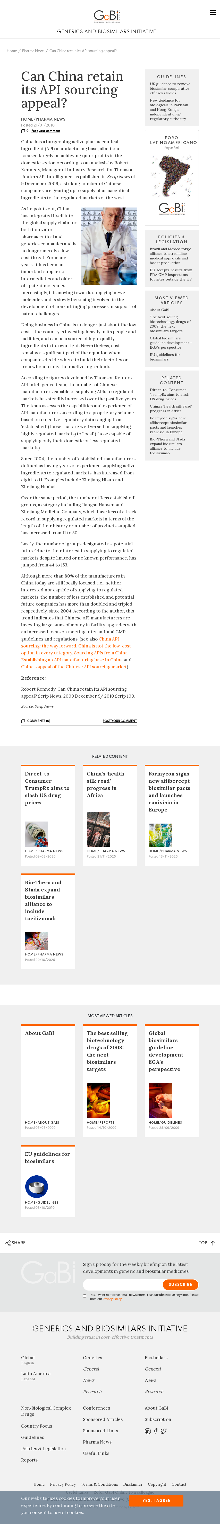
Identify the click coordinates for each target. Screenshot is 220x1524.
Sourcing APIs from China (101, 653)
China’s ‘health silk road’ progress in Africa (171, 408)
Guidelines (32, 1437)
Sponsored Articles (103, 1419)
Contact (179, 1484)
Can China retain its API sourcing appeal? (83, 51)
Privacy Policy (112, 1299)
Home (12, 51)
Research (92, 1391)
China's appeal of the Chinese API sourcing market (74, 667)
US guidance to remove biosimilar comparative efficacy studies (170, 88)
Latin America (48, 1376)
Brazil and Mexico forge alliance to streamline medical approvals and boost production (170, 256)
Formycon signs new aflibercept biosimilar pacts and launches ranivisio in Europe (168, 425)
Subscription (158, 1419)
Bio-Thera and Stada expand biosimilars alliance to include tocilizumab (167, 446)
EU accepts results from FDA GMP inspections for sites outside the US (171, 275)
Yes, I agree (156, 1501)
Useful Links (96, 1453)
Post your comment (45, 130)
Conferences (96, 1408)
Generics (92, 1357)
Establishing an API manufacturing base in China (72, 660)
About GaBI (160, 310)
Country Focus (36, 1426)
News (88, 1380)
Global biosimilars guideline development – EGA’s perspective (171, 343)
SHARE (15, 1243)
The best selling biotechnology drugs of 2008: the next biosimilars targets (170, 324)
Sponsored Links (100, 1430)
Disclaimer (133, 1484)
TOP (207, 1243)
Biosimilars (156, 1357)
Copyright (157, 1484)
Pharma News (33, 51)
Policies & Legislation (43, 1448)
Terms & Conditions (99, 1484)
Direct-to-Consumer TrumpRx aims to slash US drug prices (169, 394)
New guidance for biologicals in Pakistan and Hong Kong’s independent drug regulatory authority (169, 109)
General (91, 1369)
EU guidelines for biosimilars (165, 357)
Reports (29, 1460)
